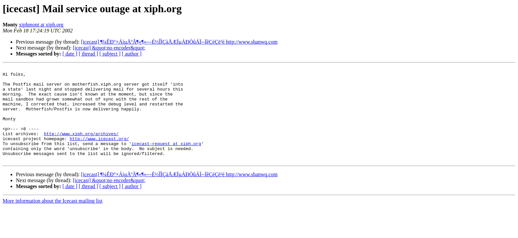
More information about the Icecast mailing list (52, 219)
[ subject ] (110, 54)
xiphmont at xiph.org (41, 24)
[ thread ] (88, 54)
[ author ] (132, 54)
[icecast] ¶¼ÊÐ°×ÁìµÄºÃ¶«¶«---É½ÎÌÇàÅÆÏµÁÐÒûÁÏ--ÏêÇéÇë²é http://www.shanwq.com (179, 42)
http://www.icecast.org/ (99, 153)
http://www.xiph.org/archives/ (81, 147)
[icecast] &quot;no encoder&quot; (109, 48)
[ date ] (69, 54)
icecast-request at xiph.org (166, 159)
